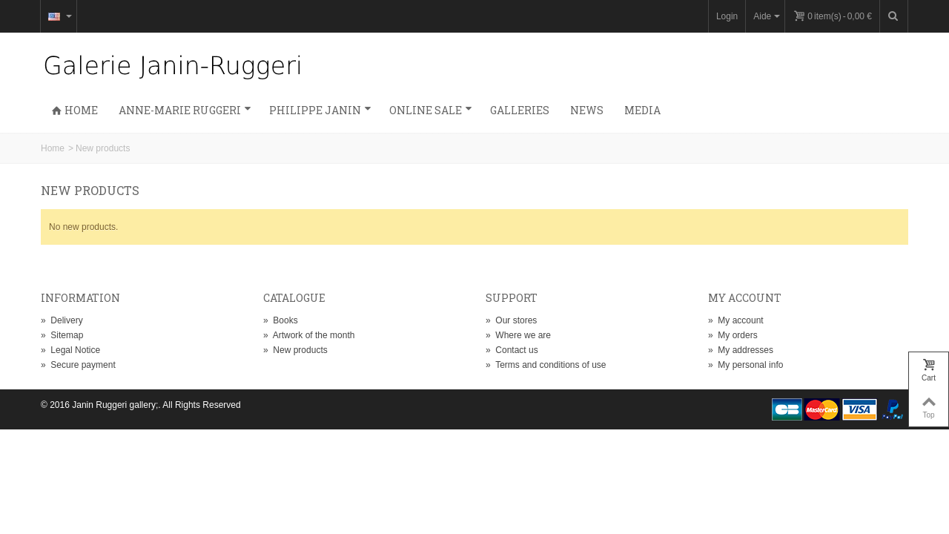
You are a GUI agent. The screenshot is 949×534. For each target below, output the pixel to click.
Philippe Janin (320, 110)
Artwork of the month (308, 335)
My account (736, 320)
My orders (733, 335)
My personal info (745, 365)
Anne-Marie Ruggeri (185, 110)
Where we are (518, 335)
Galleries (519, 110)
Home (74, 110)
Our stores (511, 320)
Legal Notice (70, 350)
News (587, 110)
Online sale (430, 110)
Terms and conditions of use (546, 365)
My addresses (740, 350)
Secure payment (78, 365)
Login (727, 16)
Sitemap (62, 335)
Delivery (62, 320)
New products (295, 350)
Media (642, 110)
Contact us (512, 350)
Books (280, 320)
